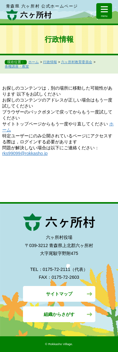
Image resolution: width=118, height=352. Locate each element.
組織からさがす (59, 314)
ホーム (33, 62)
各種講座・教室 (17, 66)
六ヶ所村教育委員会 (76, 62)
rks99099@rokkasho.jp (25, 153)
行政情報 (50, 62)
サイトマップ (59, 293)
